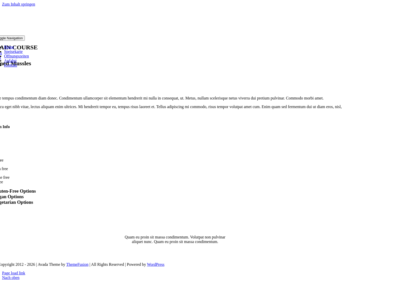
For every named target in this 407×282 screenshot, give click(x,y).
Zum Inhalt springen (18, 4)
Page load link (13, 273)
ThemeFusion (77, 264)
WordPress (155, 264)
